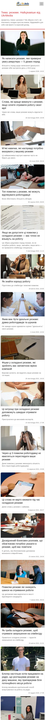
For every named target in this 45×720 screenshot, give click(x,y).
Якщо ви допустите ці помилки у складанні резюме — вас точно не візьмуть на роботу (21, 235)
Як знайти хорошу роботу (16, 281)
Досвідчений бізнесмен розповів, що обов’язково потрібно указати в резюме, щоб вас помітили (22, 543)
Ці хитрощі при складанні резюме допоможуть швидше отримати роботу (20, 412)
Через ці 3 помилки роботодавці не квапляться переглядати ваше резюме (21, 456)
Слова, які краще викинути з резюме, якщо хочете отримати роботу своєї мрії (22, 104)
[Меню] (41, 4)
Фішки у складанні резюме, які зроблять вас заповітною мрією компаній (19, 365)
